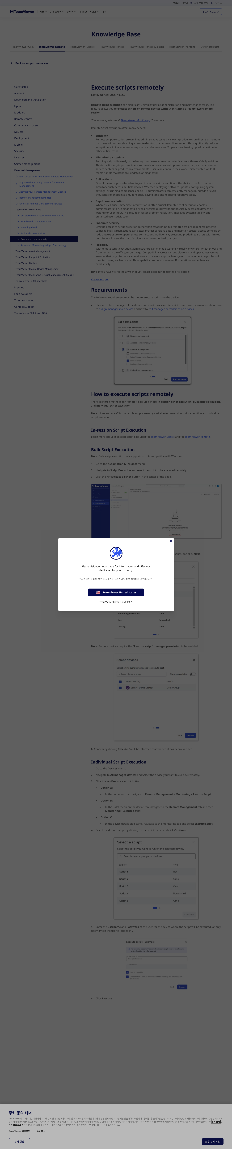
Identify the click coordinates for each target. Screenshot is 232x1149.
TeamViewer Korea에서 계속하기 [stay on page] (116, 601)
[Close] (170, 541)
